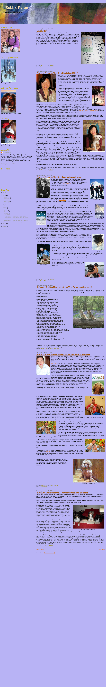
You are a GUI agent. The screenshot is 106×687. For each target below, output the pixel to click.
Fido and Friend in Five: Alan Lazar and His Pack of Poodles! (63, 354)
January (6, 213)
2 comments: (56, 169)
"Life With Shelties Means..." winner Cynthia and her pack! (62, 493)
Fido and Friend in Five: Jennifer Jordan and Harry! (58, 177)
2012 (4, 195)
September (7, 201)
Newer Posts (40, 549)
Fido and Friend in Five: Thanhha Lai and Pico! (57, 73)
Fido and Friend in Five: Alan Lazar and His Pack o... (16, 220)
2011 (4, 223)
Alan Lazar (54, 363)
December (7, 197)
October (6, 200)
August (6, 203)
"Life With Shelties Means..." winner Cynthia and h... (16, 222)
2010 (4, 225)
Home (71, 549)
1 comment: (56, 485)
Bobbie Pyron (16, 7)
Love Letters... (42, 31)
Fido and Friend (43, 171)
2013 (4, 194)
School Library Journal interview (88, 110)
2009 (4, 226)
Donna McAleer (66, 183)
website (48, 451)
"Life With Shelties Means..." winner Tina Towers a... (16, 219)
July (5, 204)
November (7, 198)
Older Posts (101, 549)
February (6, 211)
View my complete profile (8, 164)
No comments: (56, 65)
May (5, 207)
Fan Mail (42, 67)
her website (62, 200)
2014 (4, 192)
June (5, 205)
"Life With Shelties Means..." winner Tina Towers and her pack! (64, 287)
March (6, 210)
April (5, 208)
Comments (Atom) (49, 553)
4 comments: (56, 348)
